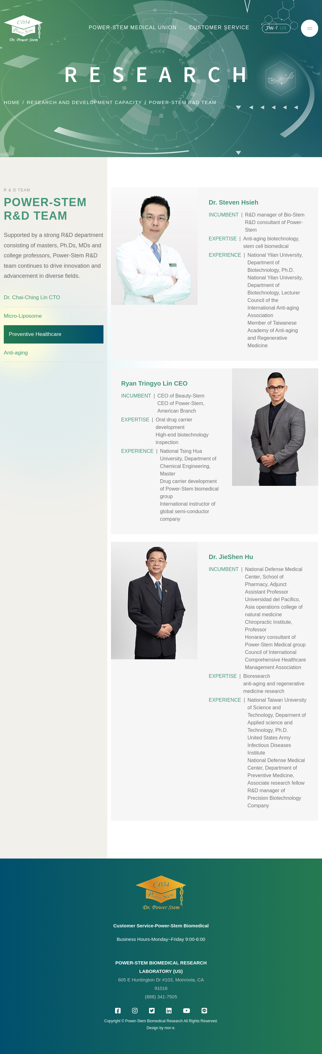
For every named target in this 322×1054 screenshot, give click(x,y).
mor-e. (169, 1028)
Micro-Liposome (23, 316)
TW (269, 27)
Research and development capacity (84, 102)
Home (12, 102)
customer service (219, 27)
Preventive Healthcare (35, 334)
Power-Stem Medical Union (133, 27)
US (283, 27)
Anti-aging (16, 353)
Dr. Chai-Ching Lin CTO (32, 297)
